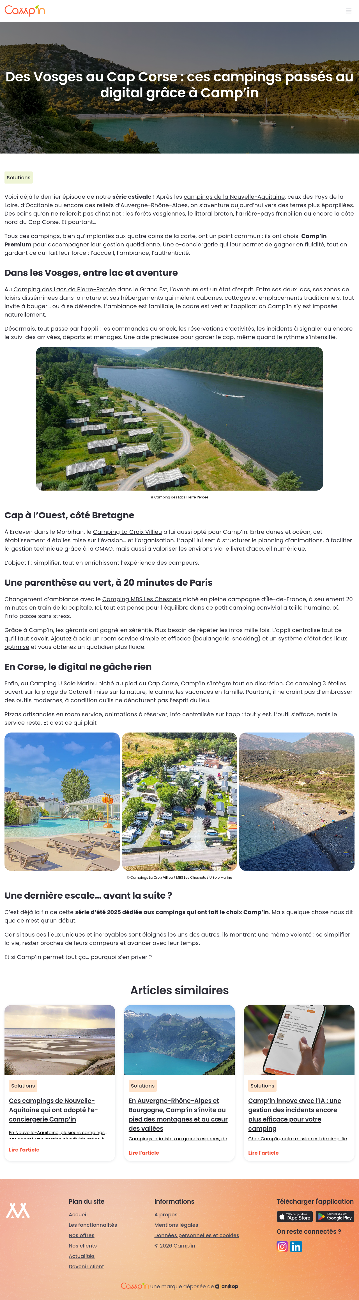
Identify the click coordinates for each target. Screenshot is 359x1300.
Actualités (82, 1256)
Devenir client (86, 1266)
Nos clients (83, 1245)
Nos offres (82, 1235)
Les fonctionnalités (93, 1224)
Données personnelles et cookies (196, 1235)
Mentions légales (176, 1224)
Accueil (78, 1214)
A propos (166, 1214)
